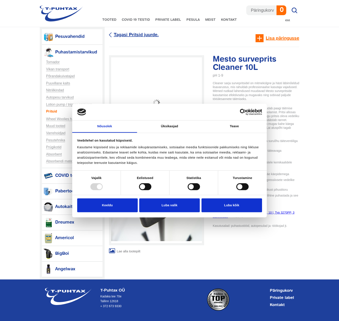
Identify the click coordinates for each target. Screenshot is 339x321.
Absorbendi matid (59, 161)
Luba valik (169, 205)
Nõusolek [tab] (104, 126)
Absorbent (54, 154)
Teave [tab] (234, 126)
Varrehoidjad (56, 133)
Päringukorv (281, 291)
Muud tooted (55, 126)
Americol (58, 238)
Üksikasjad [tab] (169, 126)
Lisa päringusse (282, 38)
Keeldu (107, 205)
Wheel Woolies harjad (63, 119)
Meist (210, 19)
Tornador (53, 62)
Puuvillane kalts (58, 83)
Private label (168, 19)
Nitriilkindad (55, 90)
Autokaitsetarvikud (68, 207)
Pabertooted (62, 191)
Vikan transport (57, 69)
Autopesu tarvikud (60, 97)
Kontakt (229, 19)
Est (287, 20)
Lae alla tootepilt (128, 251)
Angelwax (59, 269)
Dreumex (58, 222)
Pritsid (51, 111)
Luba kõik (231, 205)
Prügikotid (53, 147)
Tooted (109, 19)
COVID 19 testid (136, 19)
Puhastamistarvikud (70, 52)
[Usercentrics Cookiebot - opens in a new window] (243, 112)
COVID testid (62, 175)
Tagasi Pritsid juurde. (136, 35)
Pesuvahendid (64, 36)
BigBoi (56, 253)
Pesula (193, 19)
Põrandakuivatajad (60, 76)
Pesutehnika (55, 140)
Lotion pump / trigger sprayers (69, 104)
